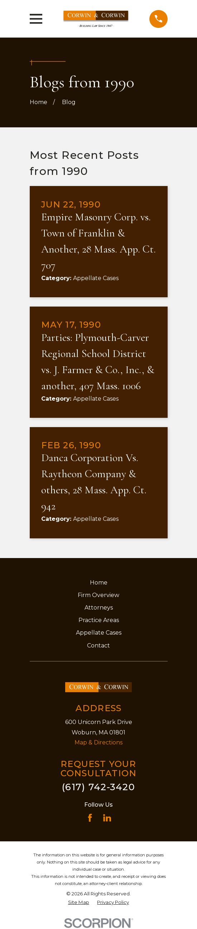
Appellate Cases (98, 632)
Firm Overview (98, 595)
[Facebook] (90, 818)
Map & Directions (98, 742)
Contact (98, 645)
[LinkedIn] (107, 818)
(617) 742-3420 (98, 786)
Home (98, 582)
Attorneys (99, 607)
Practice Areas (98, 620)
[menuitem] (78, 902)
